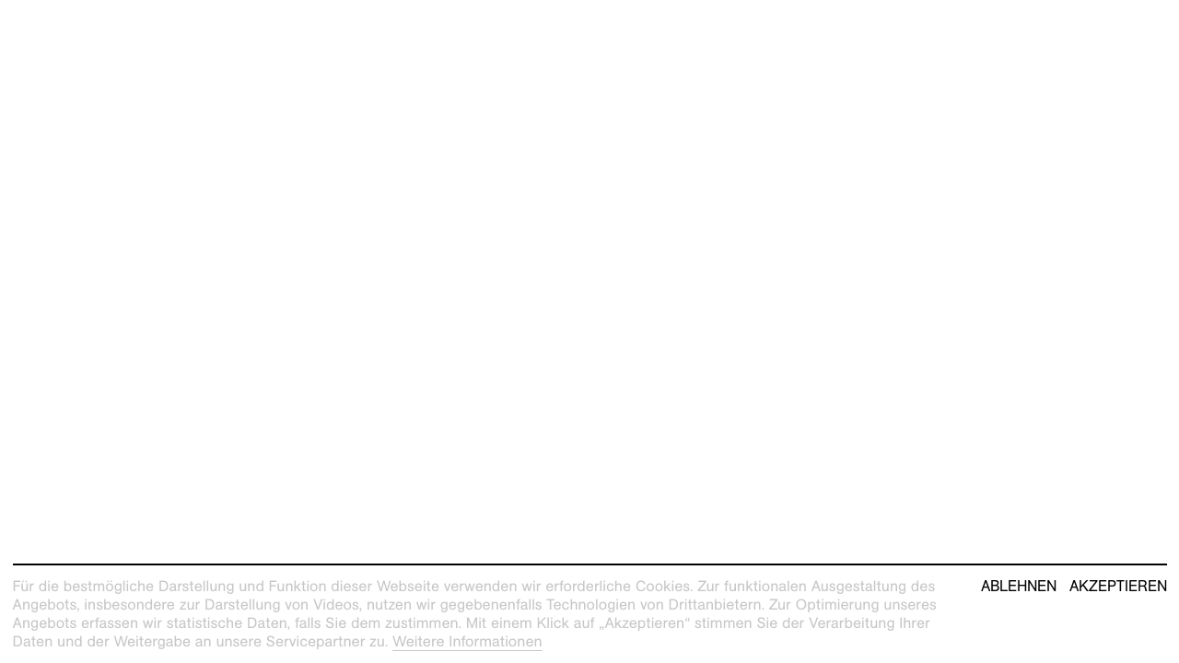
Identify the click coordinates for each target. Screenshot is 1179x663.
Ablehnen (1018, 586)
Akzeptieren (1118, 586)
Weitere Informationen (467, 641)
